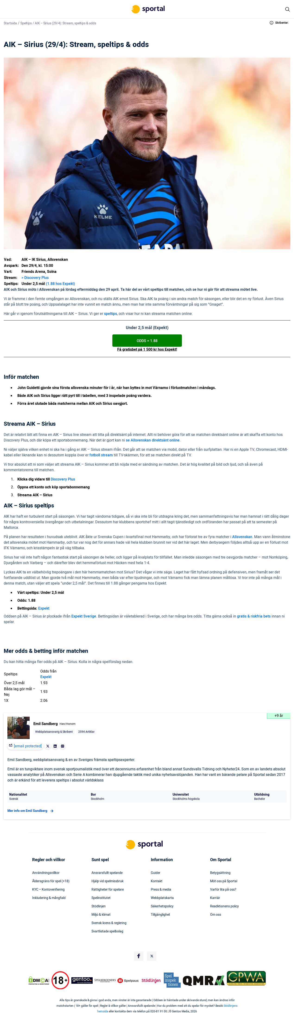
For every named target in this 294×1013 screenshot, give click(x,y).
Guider (155, 873)
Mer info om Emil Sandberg (31, 811)
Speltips (26, 23)
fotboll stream (101, 455)
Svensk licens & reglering (109, 923)
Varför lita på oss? (223, 889)
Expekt (43, 608)
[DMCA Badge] (38, 980)
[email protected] (28, 746)
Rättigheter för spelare (108, 889)
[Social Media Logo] (138, 956)
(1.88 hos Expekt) (60, 284)
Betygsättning (220, 873)
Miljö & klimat (101, 914)
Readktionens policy (224, 906)
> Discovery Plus (35, 278)
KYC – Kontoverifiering (48, 889)
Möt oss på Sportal (223, 881)
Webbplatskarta (162, 898)
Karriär (215, 898)
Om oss (215, 914)
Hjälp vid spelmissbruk (107, 881)
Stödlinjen (99, 906)
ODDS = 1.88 (147, 341)
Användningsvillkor (46, 873)
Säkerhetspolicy (162, 906)
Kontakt (156, 881)
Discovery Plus (63, 479)
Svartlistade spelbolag (107, 931)
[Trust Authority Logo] (82, 980)
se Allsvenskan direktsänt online (153, 440)
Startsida (10, 23)
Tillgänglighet (160, 914)
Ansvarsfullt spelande (107, 873)
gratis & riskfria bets (254, 616)
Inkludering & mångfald (49, 898)
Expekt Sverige (83, 616)
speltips (110, 314)
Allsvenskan (242, 537)
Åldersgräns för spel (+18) (51, 881)
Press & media (161, 889)
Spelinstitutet (101, 898)
